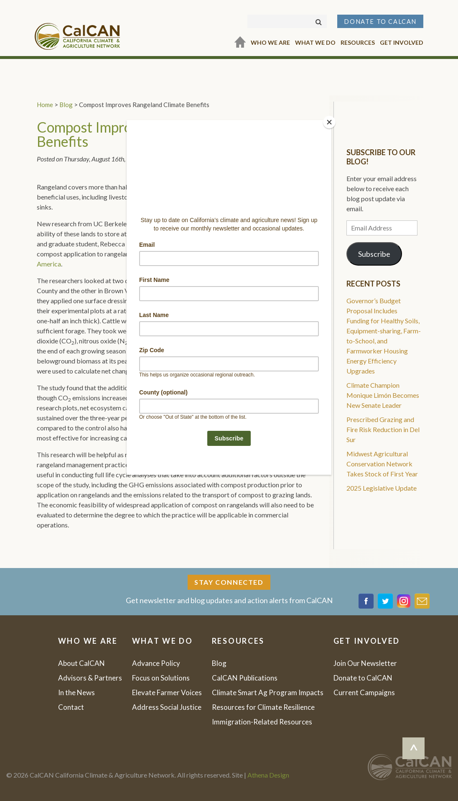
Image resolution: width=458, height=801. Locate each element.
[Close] (329, 122)
